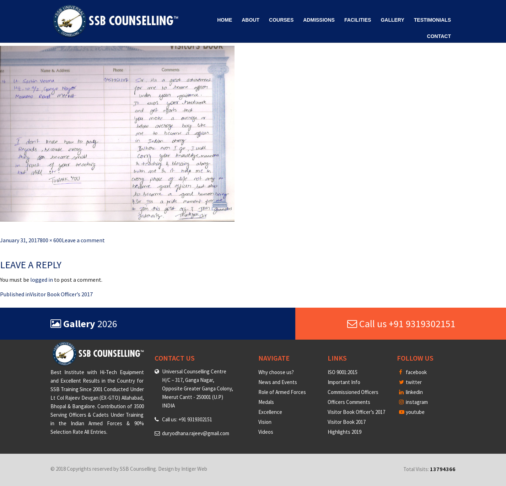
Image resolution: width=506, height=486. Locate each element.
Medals (266, 402)
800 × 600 (51, 240)
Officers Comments (349, 402)
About (250, 20)
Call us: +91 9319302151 (187, 419)
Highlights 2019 (344, 431)
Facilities (357, 20)
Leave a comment (83, 240)
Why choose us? (276, 372)
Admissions (319, 20)
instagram (413, 402)
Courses (281, 20)
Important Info (344, 382)
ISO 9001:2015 (342, 372)
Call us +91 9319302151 (401, 323)
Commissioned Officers (353, 392)
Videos (265, 431)
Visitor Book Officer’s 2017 (356, 412)
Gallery (392, 20)
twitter (410, 382)
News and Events (277, 382)
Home (224, 20)
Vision (264, 421)
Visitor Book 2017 (347, 421)
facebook (413, 372)
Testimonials (432, 20)
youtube (412, 412)
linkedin (411, 392)
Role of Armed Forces (282, 392)
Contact (439, 36)
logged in (41, 279)
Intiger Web (194, 468)
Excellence (270, 412)
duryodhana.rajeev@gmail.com (195, 433)
